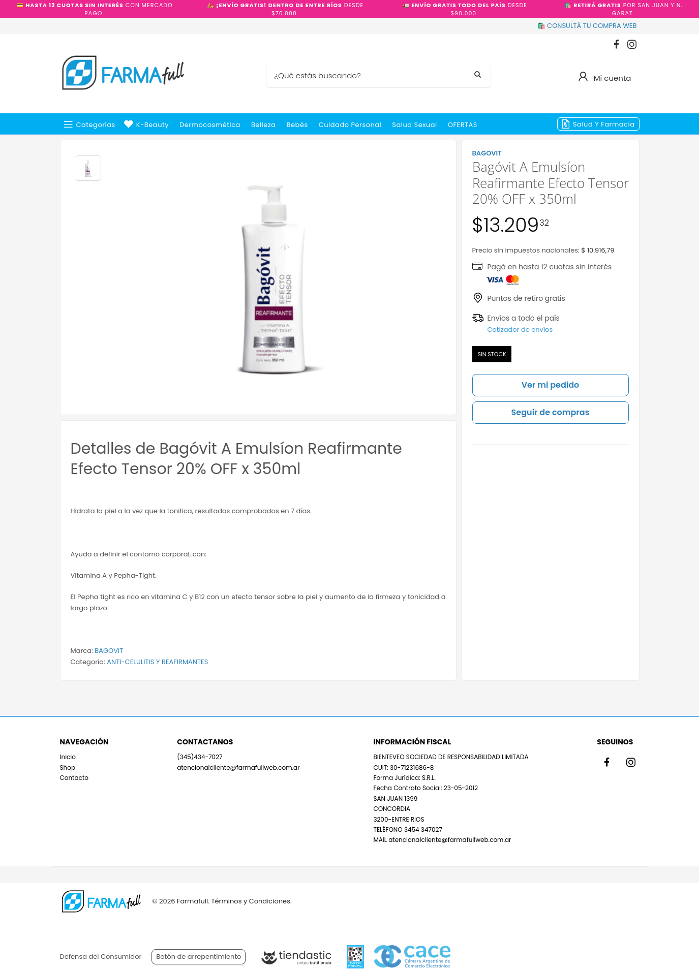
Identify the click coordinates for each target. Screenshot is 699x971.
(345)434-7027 (199, 757)
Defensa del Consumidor (101, 956)
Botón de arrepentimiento (198, 956)
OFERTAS (462, 125)
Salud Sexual (414, 125)
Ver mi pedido (551, 385)
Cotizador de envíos (520, 329)
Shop (68, 767)
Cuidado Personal (350, 125)
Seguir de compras (550, 412)
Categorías (95, 125)
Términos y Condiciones (250, 901)
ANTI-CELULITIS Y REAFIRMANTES (157, 662)
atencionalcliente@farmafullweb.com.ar (238, 767)
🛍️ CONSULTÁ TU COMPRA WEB (587, 25)
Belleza (263, 125)
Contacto (74, 777)
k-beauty (152, 125)
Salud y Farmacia (604, 124)
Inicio (68, 757)
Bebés (297, 125)
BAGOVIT (109, 650)
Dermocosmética (209, 125)
